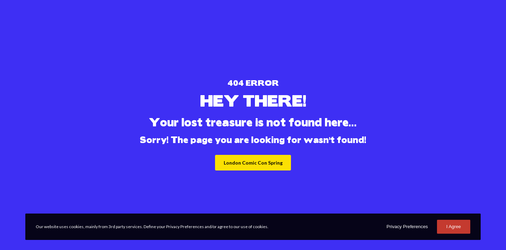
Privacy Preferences (407, 226)
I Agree (453, 226)
